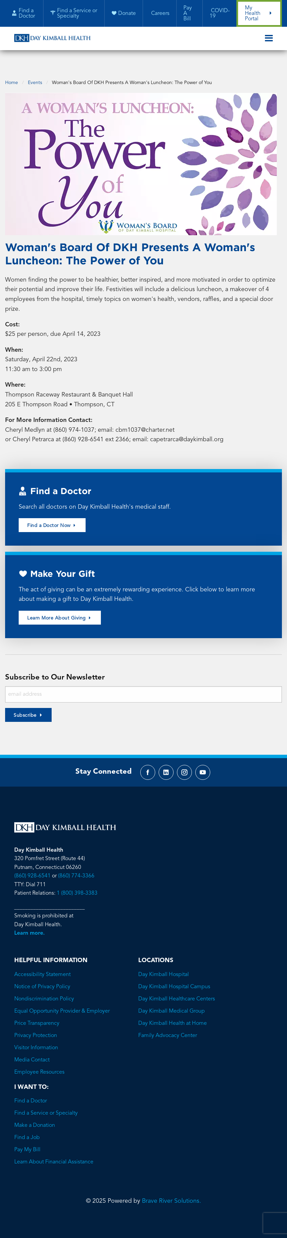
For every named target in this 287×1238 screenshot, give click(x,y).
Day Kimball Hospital (163, 971)
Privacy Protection (35, 1032)
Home (11, 74)
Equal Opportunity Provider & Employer (62, 1007)
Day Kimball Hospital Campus (174, 983)
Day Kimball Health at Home (172, 1019)
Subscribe (25, 710)
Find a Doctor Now (52, 519)
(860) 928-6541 (32, 872)
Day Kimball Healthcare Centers (176, 995)
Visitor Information (36, 1044)
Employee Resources (39, 1068)
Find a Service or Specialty (46, 1109)
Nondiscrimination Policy (44, 995)
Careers (159, 14)
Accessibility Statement (42, 971)
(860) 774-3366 (76, 872)
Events (35, 74)
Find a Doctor (30, 1097)
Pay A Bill (187, 14)
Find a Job (27, 1134)
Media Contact (32, 1056)
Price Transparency (36, 1019)
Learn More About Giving (59, 612)
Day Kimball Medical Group (171, 1007)
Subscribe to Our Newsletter (56, 671)
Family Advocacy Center (167, 1032)
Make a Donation (34, 1121)
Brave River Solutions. (171, 1197)
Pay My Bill (27, 1146)
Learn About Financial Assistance (53, 1158)
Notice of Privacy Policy (42, 983)
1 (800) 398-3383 (77, 889)
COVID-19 (219, 13)
